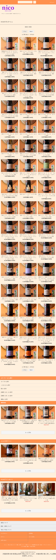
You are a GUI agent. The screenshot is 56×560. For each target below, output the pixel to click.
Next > (31, 31)
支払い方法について (11, 544)
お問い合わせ (3, 540)
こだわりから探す (8, 13)
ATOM (34, 546)
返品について (28, 544)
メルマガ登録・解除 (25, 546)
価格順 (26, 27)
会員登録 (31, 533)
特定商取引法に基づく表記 (37, 544)
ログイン (3, 536)
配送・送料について (20, 544)
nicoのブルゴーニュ (17, 13)
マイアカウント (4, 533)
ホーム (3, 13)
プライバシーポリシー (47, 544)
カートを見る (31, 536)
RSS (31, 546)
